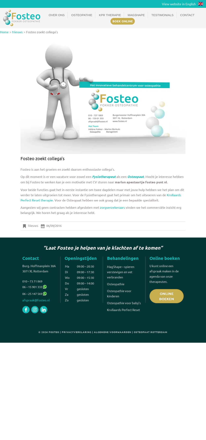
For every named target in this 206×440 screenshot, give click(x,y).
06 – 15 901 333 (34, 287)
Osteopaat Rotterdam (150, 332)
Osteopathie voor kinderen (119, 293)
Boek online (122, 21)
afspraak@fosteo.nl (36, 300)
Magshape (136, 15)
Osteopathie (81, 15)
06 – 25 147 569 (32, 294)
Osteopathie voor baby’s (124, 303)
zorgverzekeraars (113, 207)
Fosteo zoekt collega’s (43, 158)
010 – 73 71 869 (32, 281)
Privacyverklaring (76, 332)
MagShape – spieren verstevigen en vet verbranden (120, 272)
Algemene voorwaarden (112, 332)
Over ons (57, 15)
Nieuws (17, 32)
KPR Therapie (110, 15)
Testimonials (162, 15)
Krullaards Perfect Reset (123, 310)
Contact (187, 15)
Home (4, 32)
